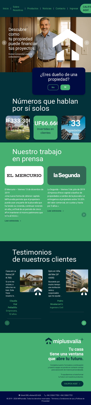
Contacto (60, 8)
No (53, 87)
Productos (32, 8)
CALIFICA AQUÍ (72, 384)
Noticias (47, 8)
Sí (65, 87)
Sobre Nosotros (18, 8)
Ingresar (74, 8)
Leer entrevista (13, 221)
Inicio (6, 8)
